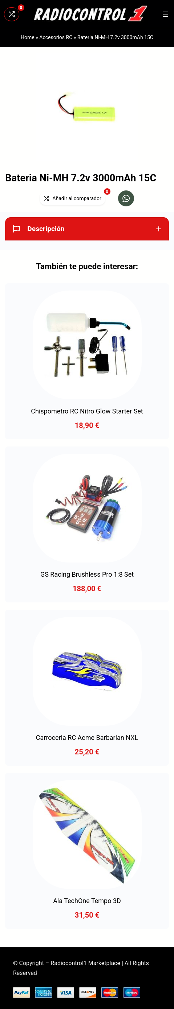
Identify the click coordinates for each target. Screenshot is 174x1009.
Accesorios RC (55, 37)
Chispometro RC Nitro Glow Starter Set (87, 411)
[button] (126, 198)
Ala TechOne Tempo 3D (87, 901)
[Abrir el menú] (165, 14)
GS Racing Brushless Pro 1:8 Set (87, 574)
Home (28, 37)
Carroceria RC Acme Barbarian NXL (87, 737)
